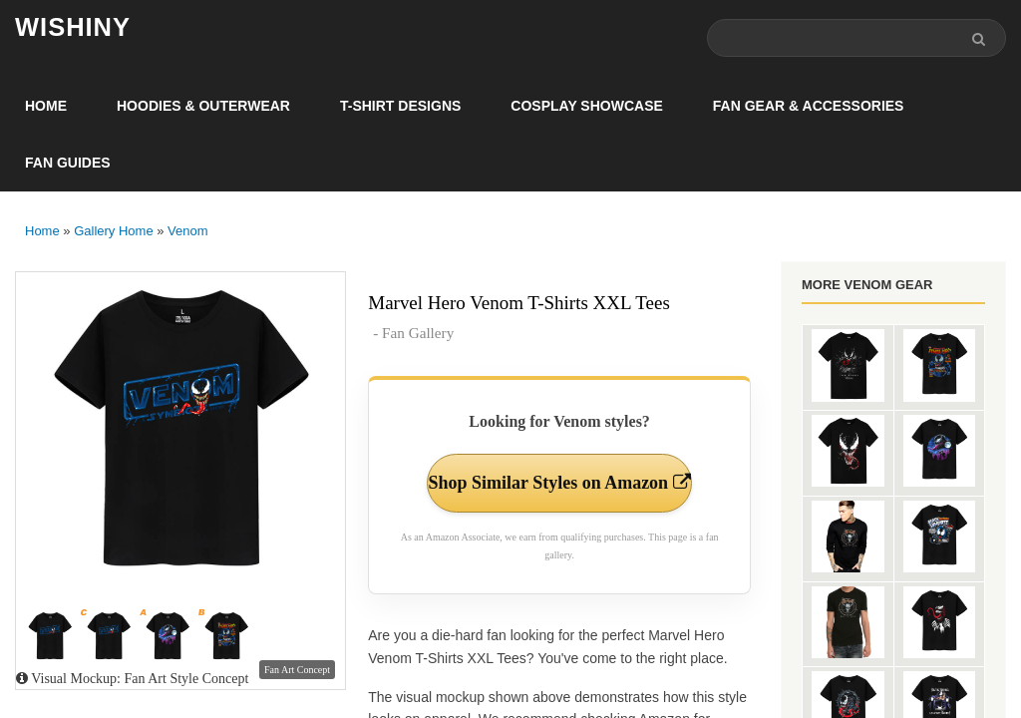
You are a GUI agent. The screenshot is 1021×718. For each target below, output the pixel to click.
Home (46, 106)
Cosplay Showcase (586, 106)
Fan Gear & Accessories (808, 106)
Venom (187, 230)
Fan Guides (68, 163)
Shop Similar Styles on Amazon (560, 483)
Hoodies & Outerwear (203, 106)
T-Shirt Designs (400, 106)
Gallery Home (113, 230)
